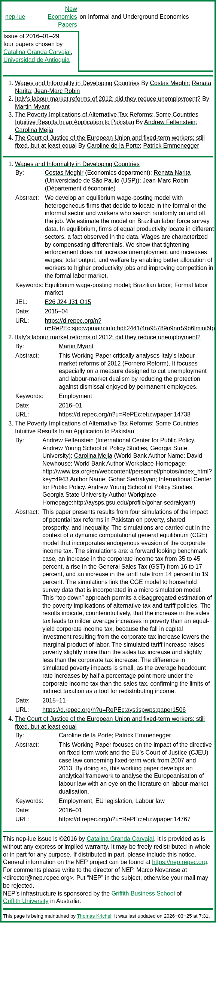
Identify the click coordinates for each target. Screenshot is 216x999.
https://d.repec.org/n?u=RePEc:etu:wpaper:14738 (125, 414)
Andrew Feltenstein (169, 122)
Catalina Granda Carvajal (37, 52)
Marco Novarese (158, 870)
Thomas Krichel (94, 916)
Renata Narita (172, 172)
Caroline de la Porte (113, 145)
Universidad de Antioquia (36, 60)
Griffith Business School (143, 893)
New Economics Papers (62, 17)
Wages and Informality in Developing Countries (77, 83)
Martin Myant (32, 106)
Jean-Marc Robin (57, 91)
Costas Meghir (169, 83)
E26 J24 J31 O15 (68, 302)
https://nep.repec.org (179, 862)
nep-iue (15, 16)
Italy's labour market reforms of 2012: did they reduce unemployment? (108, 99)
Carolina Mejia (34, 130)
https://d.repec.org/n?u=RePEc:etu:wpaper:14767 (125, 819)
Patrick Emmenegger (171, 145)
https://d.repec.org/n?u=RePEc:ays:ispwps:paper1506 (114, 710)
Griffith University (26, 901)
